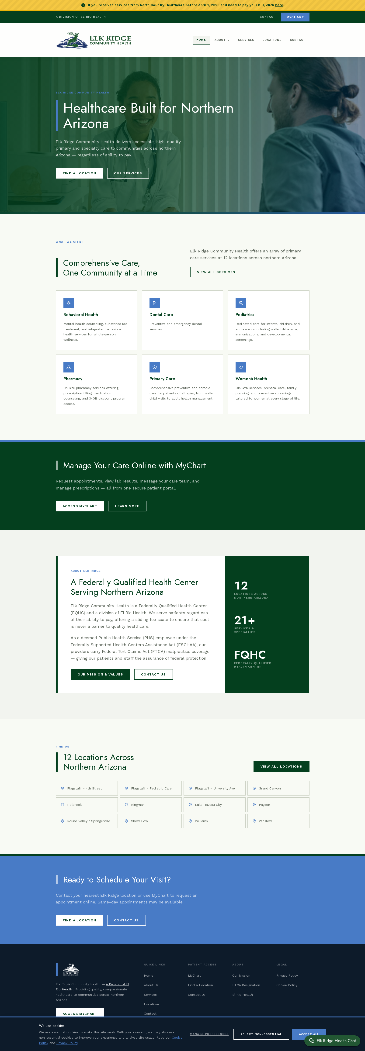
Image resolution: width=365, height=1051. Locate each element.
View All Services (216, 272)
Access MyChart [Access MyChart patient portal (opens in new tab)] (80, 506)
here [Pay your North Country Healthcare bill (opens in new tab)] (279, 5)
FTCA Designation (246, 985)
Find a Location (79, 173)
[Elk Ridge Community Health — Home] (93, 40)
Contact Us (153, 674)
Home (201, 39)
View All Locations (281, 766)
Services (246, 39)
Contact (267, 16)
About (222, 40)
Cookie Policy (286, 985)
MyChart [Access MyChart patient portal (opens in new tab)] (295, 17)
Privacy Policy (287, 975)
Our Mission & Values (100, 674)
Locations (272, 39)
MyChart (194, 975)
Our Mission (241, 975)
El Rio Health (242, 994)
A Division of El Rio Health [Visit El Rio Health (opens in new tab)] (81, 16)
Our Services (128, 173)
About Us (151, 985)
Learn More (127, 506)
